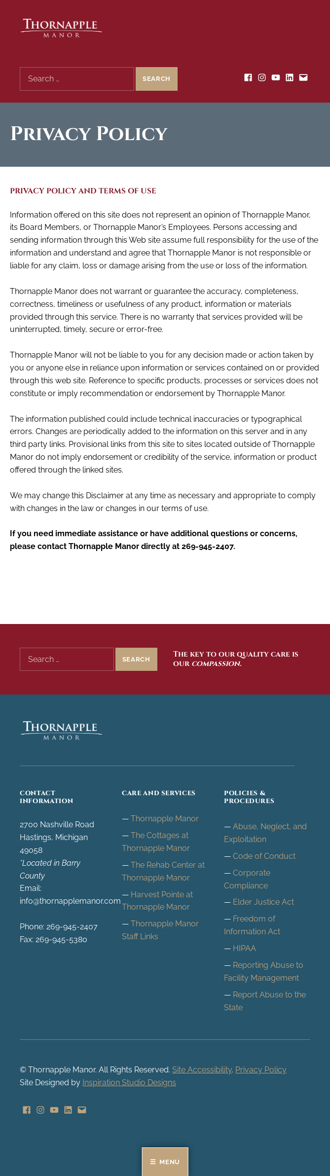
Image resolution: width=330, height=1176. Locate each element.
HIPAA (244, 948)
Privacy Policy (261, 1069)
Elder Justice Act (263, 902)
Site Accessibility (202, 1069)
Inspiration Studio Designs (129, 1082)
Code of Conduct (264, 856)
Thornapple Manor (165, 818)
